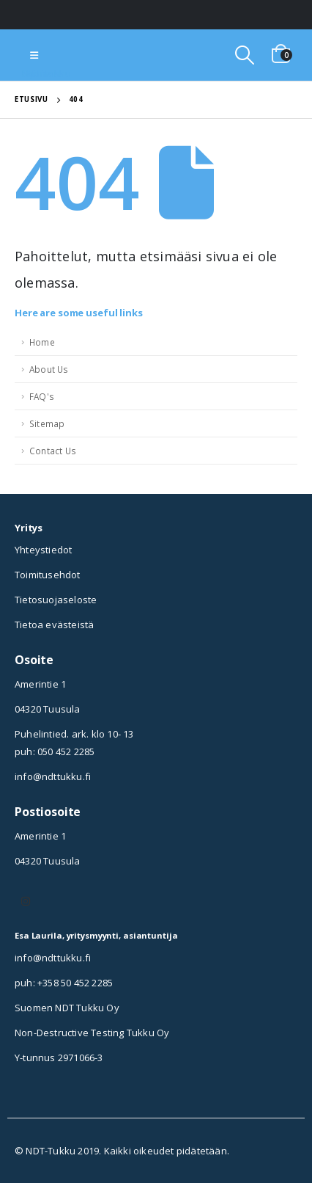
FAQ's (41, 396)
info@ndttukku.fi (53, 776)
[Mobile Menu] (34, 55)
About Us (49, 369)
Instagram (26, 901)
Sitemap (46, 423)
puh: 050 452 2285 (54, 751)
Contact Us (52, 450)
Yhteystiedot (43, 549)
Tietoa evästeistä (54, 624)
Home (42, 342)
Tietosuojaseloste (56, 599)
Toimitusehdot (48, 574)
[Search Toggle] (244, 55)
